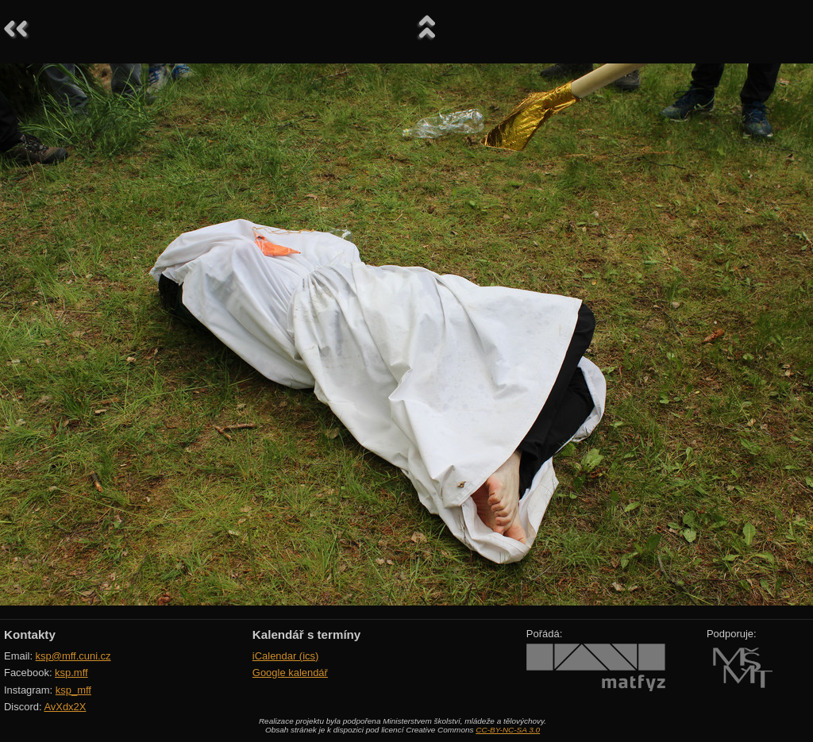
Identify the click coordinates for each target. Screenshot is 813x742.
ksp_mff (73, 690)
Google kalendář (290, 673)
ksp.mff (71, 673)
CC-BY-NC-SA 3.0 (508, 729)
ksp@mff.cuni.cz (73, 656)
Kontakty (30, 634)
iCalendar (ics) (285, 656)
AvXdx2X (65, 707)
